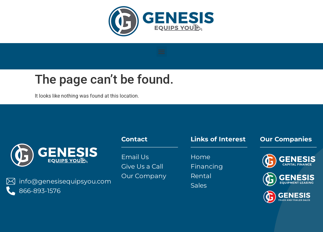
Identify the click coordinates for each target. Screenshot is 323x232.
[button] (161, 51)
